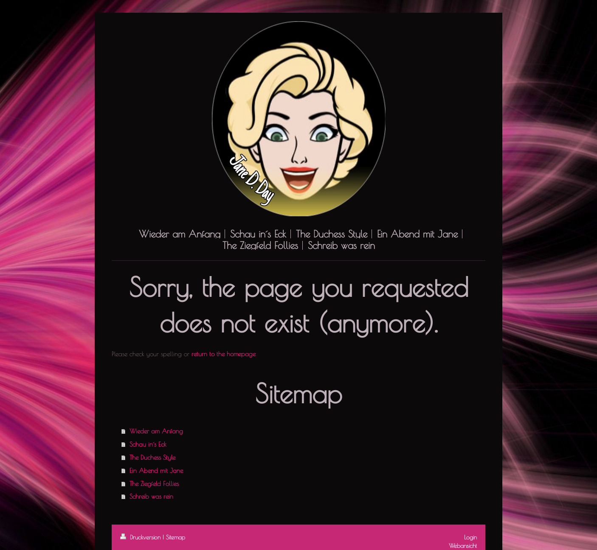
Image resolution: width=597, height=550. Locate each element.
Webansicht (463, 545)
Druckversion (141, 537)
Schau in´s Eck (148, 444)
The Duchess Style (152, 457)
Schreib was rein (151, 496)
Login (470, 537)
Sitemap (175, 537)
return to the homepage (223, 353)
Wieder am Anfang (156, 431)
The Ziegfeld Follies (154, 483)
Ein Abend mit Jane (156, 470)
